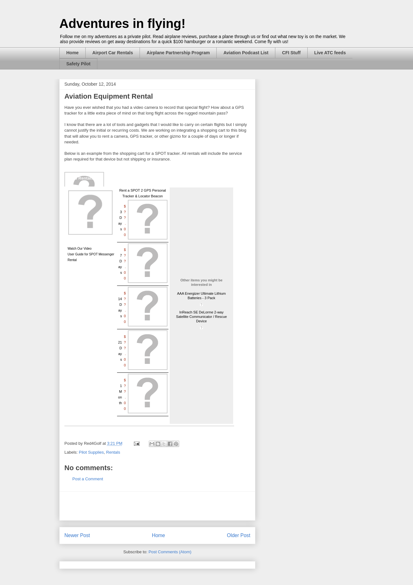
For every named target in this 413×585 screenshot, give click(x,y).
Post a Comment (87, 479)
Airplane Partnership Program (178, 52)
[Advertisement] (157, 506)
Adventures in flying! (122, 23)
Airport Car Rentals (112, 52)
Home (72, 52)
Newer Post (77, 535)
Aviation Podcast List (245, 52)
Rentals (113, 452)
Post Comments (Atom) (169, 551)
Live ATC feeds (330, 52)
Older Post (238, 535)
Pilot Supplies (91, 452)
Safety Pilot (78, 63)
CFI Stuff (291, 52)
